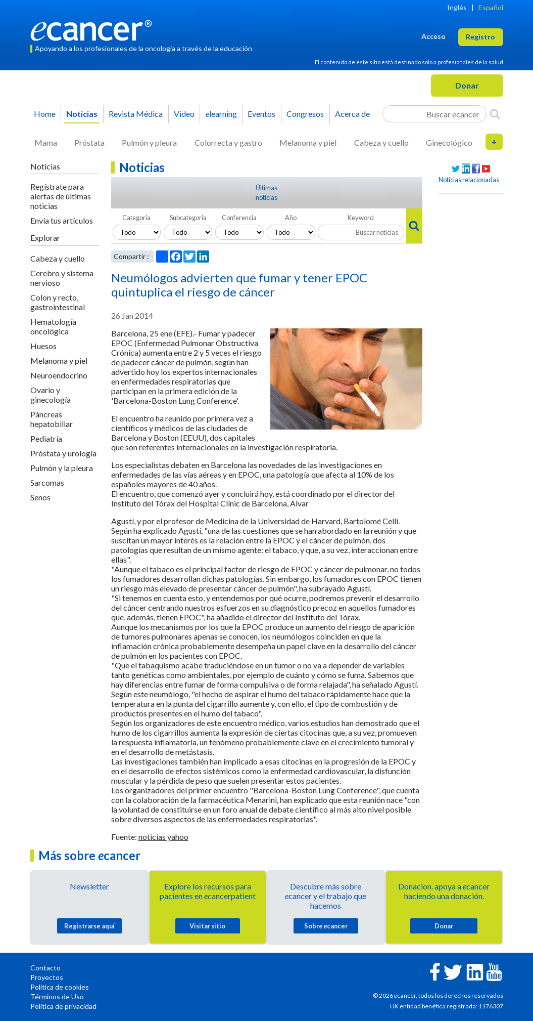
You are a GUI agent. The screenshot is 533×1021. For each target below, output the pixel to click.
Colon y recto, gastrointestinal (57, 302)
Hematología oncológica (53, 326)
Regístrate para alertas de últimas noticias (60, 196)
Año (291, 218)
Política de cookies (59, 987)
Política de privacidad (63, 1006)
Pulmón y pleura (149, 142)
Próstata (89, 142)
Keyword (361, 218)
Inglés (457, 7)
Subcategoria (188, 218)
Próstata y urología (63, 453)
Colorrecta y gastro (228, 142)
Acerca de (352, 113)
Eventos (261, 113)
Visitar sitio (207, 926)
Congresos (305, 113)
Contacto (45, 967)
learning (221, 113)
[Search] (495, 113)
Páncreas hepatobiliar (51, 419)
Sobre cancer (326, 926)
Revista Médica (136, 113)
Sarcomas (47, 482)
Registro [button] (480, 36)
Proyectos (46, 977)
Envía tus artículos (61, 220)
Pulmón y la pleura (61, 468)
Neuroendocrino (58, 375)
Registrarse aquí (89, 926)
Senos (40, 497)
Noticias (82, 113)
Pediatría (46, 438)
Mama (45, 142)
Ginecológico (449, 142)
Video (184, 113)
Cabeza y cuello (381, 142)
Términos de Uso (57, 996)
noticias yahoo (163, 836)
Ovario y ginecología (50, 394)
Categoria (136, 218)
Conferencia (239, 218)
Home (45, 113)
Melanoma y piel (307, 142)
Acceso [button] (433, 36)
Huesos (43, 346)
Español (490, 7)
